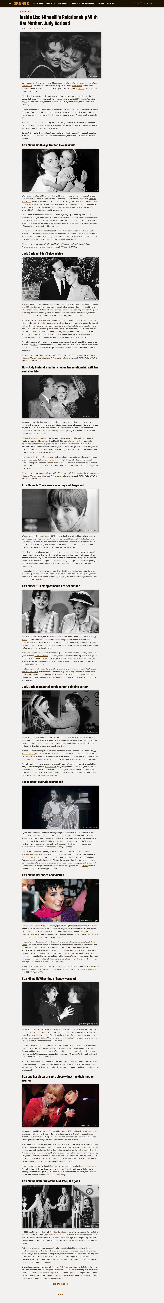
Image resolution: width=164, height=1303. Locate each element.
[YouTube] (137, 3)
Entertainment (88, 3)
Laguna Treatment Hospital (50, 953)
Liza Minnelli (27, 86)
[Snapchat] (151, 3)
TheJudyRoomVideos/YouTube (89, 827)
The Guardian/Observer (59, 1232)
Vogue (46, 536)
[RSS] (154, 3)
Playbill (52, 841)
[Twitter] (144, 3)
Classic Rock (37, 3)
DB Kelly (24, 28)
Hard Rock (50, 3)
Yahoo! (84, 1166)
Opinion (101, 3)
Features (111, 3)
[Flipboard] (148, 3)
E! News (34, 345)
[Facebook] (134, 3)
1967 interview (36, 457)
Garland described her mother (34, 438)
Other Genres (63, 3)
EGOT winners (80, 99)
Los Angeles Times (40, 1032)
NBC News (64, 926)
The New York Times (43, 320)
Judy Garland (77, 86)
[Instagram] (141, 3)
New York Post (50, 767)
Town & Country (39, 433)
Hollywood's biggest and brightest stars (53, 1147)
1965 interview (31, 307)
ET (96, 1131)
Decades (76, 3)
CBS (25, 102)
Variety (81, 89)
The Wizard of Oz (68, 1029)
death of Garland (41, 656)
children (50, 460)
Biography (78, 438)
